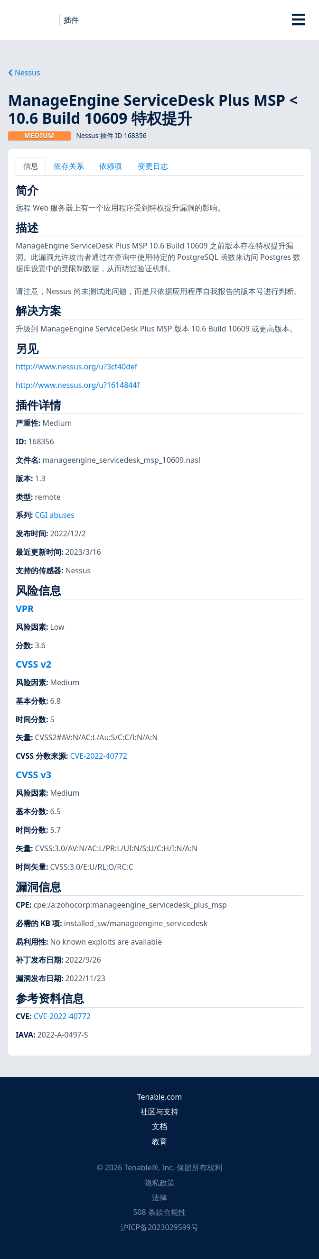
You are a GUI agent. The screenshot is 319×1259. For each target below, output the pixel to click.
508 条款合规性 (159, 1212)
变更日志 (153, 166)
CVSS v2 (33, 664)
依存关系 (69, 166)
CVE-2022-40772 (98, 756)
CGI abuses (55, 515)
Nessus (24, 72)
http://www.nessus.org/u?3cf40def (76, 366)
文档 (159, 1126)
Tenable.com (159, 1097)
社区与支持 (159, 1111)
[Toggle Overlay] (298, 20)
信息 (30, 166)
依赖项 (110, 166)
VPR (25, 608)
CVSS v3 (33, 774)
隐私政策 (159, 1182)
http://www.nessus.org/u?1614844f (78, 385)
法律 (159, 1197)
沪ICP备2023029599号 (159, 1227)
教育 (159, 1141)
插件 (71, 20)
